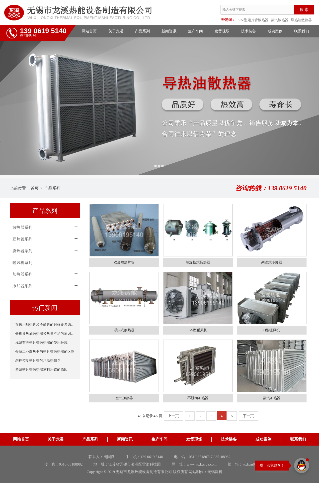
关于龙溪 (115, 31)
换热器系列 (22, 251)
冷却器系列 (22, 286)
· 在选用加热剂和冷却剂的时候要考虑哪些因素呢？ (44, 325)
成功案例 (275, 31)
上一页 (173, 416)
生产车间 (195, 31)
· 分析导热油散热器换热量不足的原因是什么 (44, 334)
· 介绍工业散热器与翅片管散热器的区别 (44, 352)
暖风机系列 (22, 262)
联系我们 (301, 31)
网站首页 (89, 31)
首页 (35, 188)
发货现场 (222, 31)
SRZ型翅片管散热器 (253, 20)
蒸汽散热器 (279, 20)
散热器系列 (22, 227)
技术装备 (248, 31)
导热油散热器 (301, 20)
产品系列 (142, 31)
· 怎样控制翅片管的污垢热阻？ (37, 360)
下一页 (248, 416)
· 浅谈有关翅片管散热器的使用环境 (40, 343)
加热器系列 (22, 274)
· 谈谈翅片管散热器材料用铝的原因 (40, 369)
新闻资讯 (168, 31)
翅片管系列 (22, 239)
